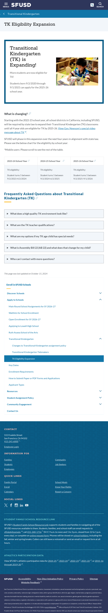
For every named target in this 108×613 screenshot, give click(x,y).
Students (8, 464)
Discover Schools (15, 293)
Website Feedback (31, 582)
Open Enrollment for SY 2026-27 (24, 319)
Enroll (7, 487)
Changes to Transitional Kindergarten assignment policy (39, 345)
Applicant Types (16, 384)
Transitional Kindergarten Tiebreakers (30, 352)
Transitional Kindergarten (24, 13)
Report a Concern (63, 491)
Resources (12, 391)
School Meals (61, 482)
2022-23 (75, 560)
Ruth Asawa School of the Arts (23, 332)
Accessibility (24, 578)
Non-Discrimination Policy (50, 578)
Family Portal (10, 482)
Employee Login (11, 446)
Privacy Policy (76, 578)
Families (8, 459)
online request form (39, 535)
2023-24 (64, 560)
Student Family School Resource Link (31, 524)
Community (60, 459)
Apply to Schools (15, 299)
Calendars (9, 491)
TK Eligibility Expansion (23, 358)
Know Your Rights (63, 487)
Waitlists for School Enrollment (24, 313)
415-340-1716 (35, 532)
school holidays (81, 535)
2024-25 (53, 560)
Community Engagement (19, 404)
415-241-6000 (12, 441)
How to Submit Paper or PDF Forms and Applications (34, 378)
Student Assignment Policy (20, 397)
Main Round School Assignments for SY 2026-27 (32, 306)
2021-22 (86, 560)
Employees (9, 469)
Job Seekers (60, 464)
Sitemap (94, 578)
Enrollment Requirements (21, 371)
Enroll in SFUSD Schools (18, 284)
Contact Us (12, 411)
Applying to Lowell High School (24, 326)
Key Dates (14, 365)
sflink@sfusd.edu (13, 532)
